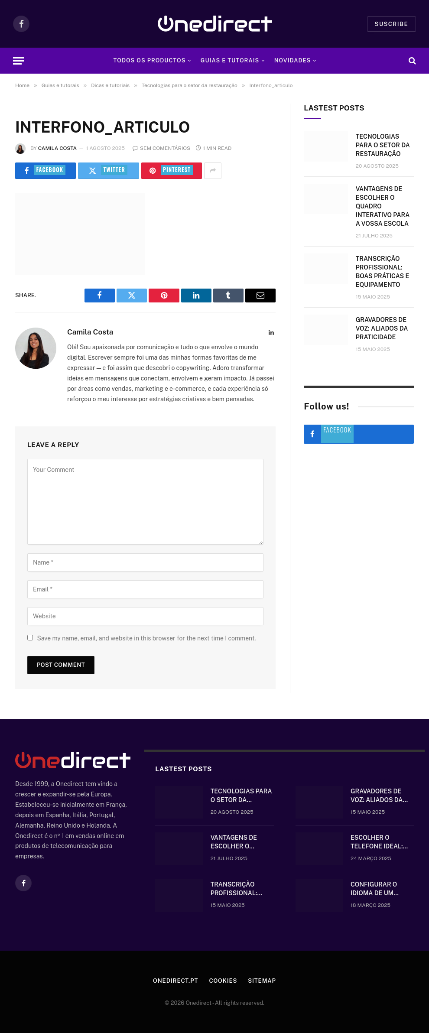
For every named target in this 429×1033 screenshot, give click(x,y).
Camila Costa (57, 148)
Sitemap (262, 981)
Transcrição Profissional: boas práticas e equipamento (382, 271)
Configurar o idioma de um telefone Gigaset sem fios (380, 889)
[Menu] (18, 61)
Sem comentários (161, 148)
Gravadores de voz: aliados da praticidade (382, 328)
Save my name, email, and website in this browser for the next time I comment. (146, 638)
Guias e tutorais (230, 60)
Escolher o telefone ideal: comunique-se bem (382, 842)
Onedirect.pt (175, 981)
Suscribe (391, 24)
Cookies (223, 981)
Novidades (292, 60)
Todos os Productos (150, 60)
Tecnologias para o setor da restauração (383, 145)
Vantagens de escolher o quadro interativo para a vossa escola (383, 206)
